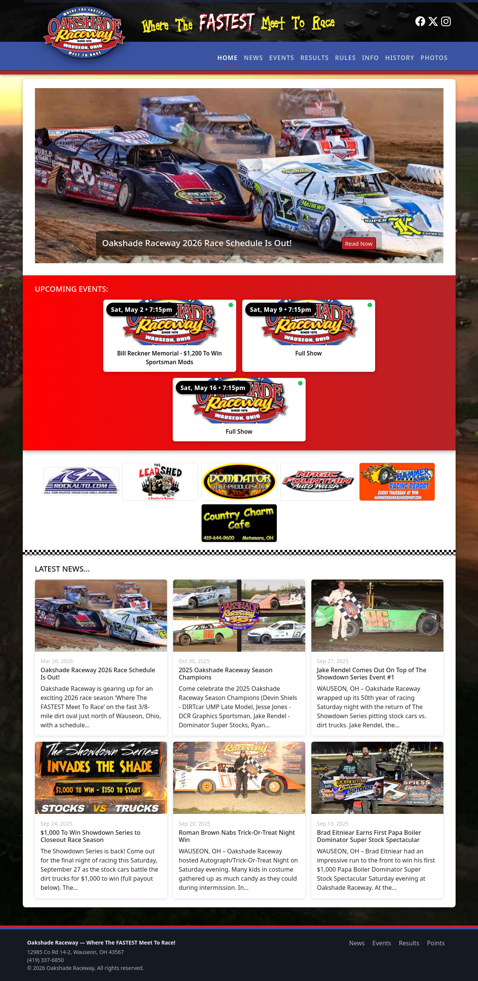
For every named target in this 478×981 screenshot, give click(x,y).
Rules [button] (345, 58)
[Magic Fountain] (318, 482)
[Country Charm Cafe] (239, 523)
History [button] (400, 58)
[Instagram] (446, 21)
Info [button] (370, 58)
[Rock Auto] (81, 481)
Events (281, 58)
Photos (434, 58)
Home (228, 58)
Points (436, 943)
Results (314, 58)
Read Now (358, 243)
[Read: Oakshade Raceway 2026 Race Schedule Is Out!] (239, 175)
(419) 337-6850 (45, 960)
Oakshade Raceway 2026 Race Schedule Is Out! (197, 243)
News (253, 58)
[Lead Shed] (160, 482)
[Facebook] (420, 21)
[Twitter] (433, 21)
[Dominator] (239, 482)
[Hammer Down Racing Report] (397, 482)
